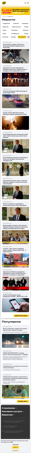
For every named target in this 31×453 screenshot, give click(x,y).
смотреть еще (21, 315)
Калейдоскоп (15, 33)
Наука (4, 30)
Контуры (13, 37)
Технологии (14, 30)
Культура (25, 30)
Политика (16, 23)
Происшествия (16, 27)
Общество (5, 27)
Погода (26, 33)
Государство (6, 23)
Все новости (22, 37)
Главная (4, 16)
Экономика (25, 23)
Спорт (4, 33)
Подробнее (16, 444)
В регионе (5, 37)
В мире (26, 27)
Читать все (22, 401)
